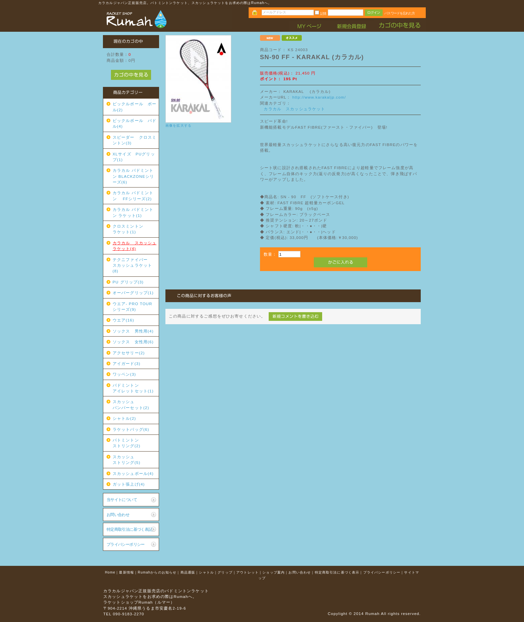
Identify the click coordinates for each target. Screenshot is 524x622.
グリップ (225, 572)
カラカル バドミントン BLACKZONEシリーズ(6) (133, 176)
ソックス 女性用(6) (133, 342)
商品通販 (187, 572)
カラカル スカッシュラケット (294, 109)
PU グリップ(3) (128, 282)
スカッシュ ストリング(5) (135, 460)
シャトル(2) (124, 418)
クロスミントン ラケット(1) (135, 229)
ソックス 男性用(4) (133, 331)
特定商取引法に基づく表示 (337, 572)
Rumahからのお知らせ (157, 572)
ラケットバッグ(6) (131, 429)
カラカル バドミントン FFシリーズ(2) (133, 196)
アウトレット (247, 572)
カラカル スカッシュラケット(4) (135, 246)
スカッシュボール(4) (133, 473)
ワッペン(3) (124, 374)
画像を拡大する (178, 125)
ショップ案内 (273, 572)
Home (110, 572)
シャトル (206, 572)
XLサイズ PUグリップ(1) (134, 157)
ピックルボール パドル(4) (135, 123)
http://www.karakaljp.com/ (319, 97)
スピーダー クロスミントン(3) (135, 140)
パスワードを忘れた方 (399, 13)
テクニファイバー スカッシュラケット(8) (135, 265)
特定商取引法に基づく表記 (129, 529)
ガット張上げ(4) (129, 484)
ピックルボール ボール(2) (135, 107)
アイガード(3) (126, 363)
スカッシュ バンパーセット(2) (135, 404)
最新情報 (126, 572)
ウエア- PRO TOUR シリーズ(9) (135, 306)
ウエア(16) (123, 320)
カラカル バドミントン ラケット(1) (133, 212)
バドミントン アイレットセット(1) (135, 388)
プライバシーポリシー (126, 544)
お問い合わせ (118, 514)
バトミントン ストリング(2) (135, 443)
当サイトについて (122, 499)
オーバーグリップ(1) (133, 292)
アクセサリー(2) (129, 353)
